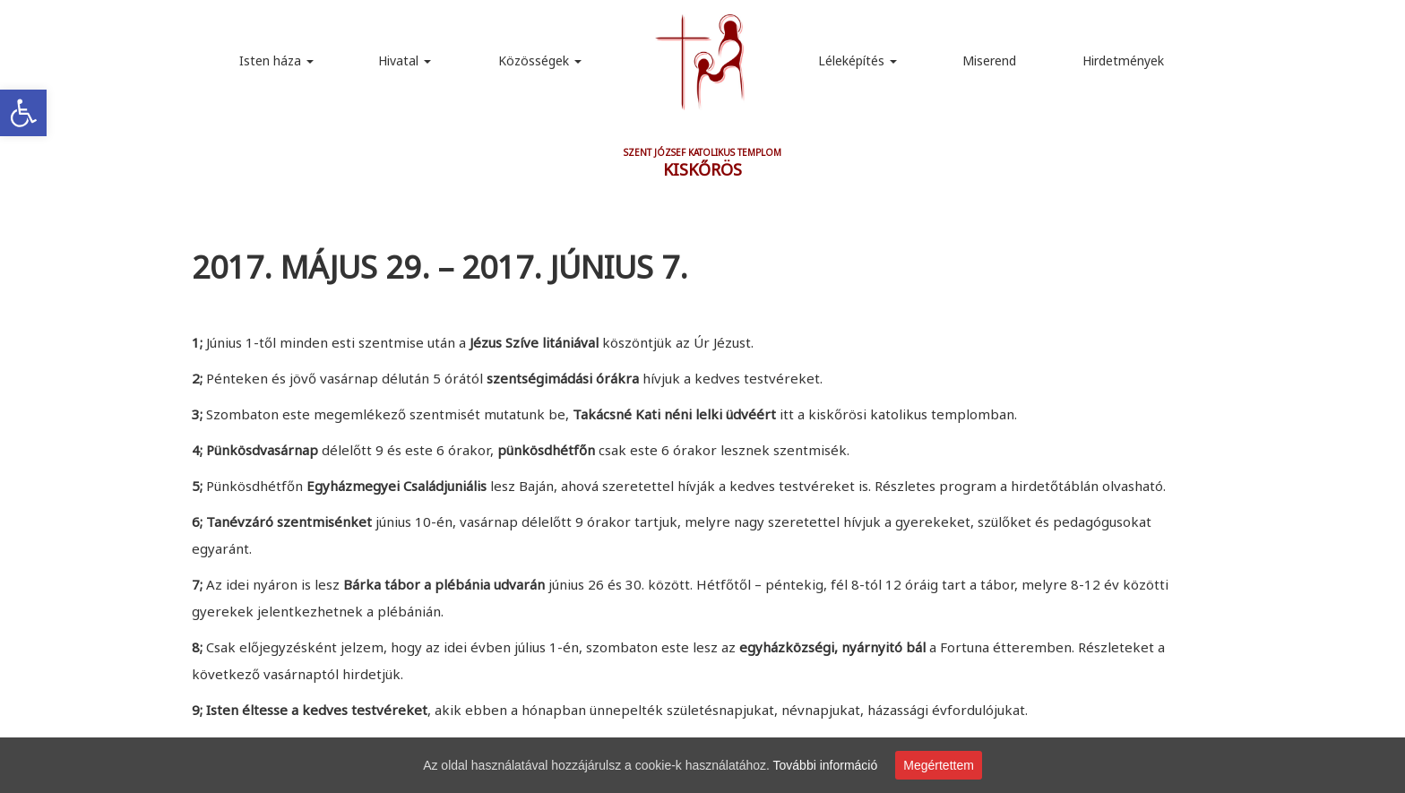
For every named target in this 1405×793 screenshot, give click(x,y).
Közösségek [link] (540, 60)
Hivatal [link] (404, 60)
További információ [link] (825, 765)
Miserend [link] (989, 60)
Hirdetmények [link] (1123, 60)
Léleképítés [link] (857, 60)
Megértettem (938, 765)
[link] (23, 113)
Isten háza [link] (276, 60)
